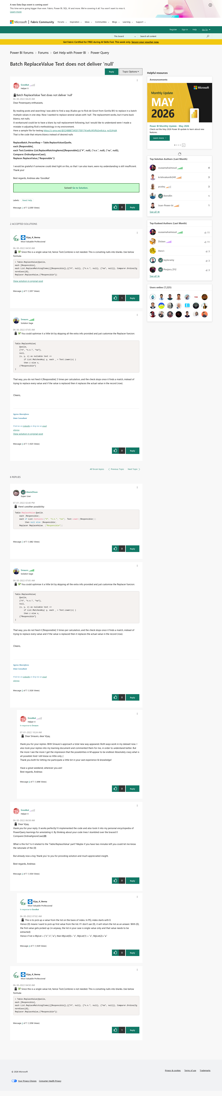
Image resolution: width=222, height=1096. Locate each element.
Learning (126, 22)
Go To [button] (205, 29)
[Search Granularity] (125, 36)
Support (139, 22)
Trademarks (205, 1075)
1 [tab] (174, 145)
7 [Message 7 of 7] (22, 544)
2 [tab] (176, 145)
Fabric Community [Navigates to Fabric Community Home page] (42, 22)
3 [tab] (178, 145)
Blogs (114, 22)
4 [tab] (180, 145)
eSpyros (16, 432)
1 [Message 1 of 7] (22, 207)
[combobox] (175, 36)
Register (173, 29)
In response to (29, 730)
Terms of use (190, 1075)
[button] (111, 71)
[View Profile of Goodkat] (25, 84)
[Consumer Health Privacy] (50, 1086)
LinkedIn (26, 428)
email (44, 428)
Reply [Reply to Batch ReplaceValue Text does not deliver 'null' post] (132, 207)
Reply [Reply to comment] (132, 299)
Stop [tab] (183, 145)
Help (195, 29)
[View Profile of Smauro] (24, 320)
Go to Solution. (80, 187)
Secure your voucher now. (145, 41)
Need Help (27, 200)
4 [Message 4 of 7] (29, 950)
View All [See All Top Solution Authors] (155, 212)
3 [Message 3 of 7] (22, 878)
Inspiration (74, 22)
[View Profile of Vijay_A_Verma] (33, 237)
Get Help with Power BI (69, 52)
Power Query (100, 52)
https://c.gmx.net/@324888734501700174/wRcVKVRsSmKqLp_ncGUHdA (80, 130)
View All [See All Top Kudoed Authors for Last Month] (155, 276)
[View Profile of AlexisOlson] (32, 494)
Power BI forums (21, 52)
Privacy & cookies (173, 1075)
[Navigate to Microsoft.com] (18, 22)
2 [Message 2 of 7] (22, 291)
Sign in (185, 29)
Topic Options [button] (130, 71)
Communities (101, 22)
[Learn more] (160, 138)
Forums (61, 22)
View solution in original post (28, 281)
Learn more (16, 11)
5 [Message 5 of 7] (22, 446)
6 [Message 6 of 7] (29, 786)
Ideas (87, 22)
